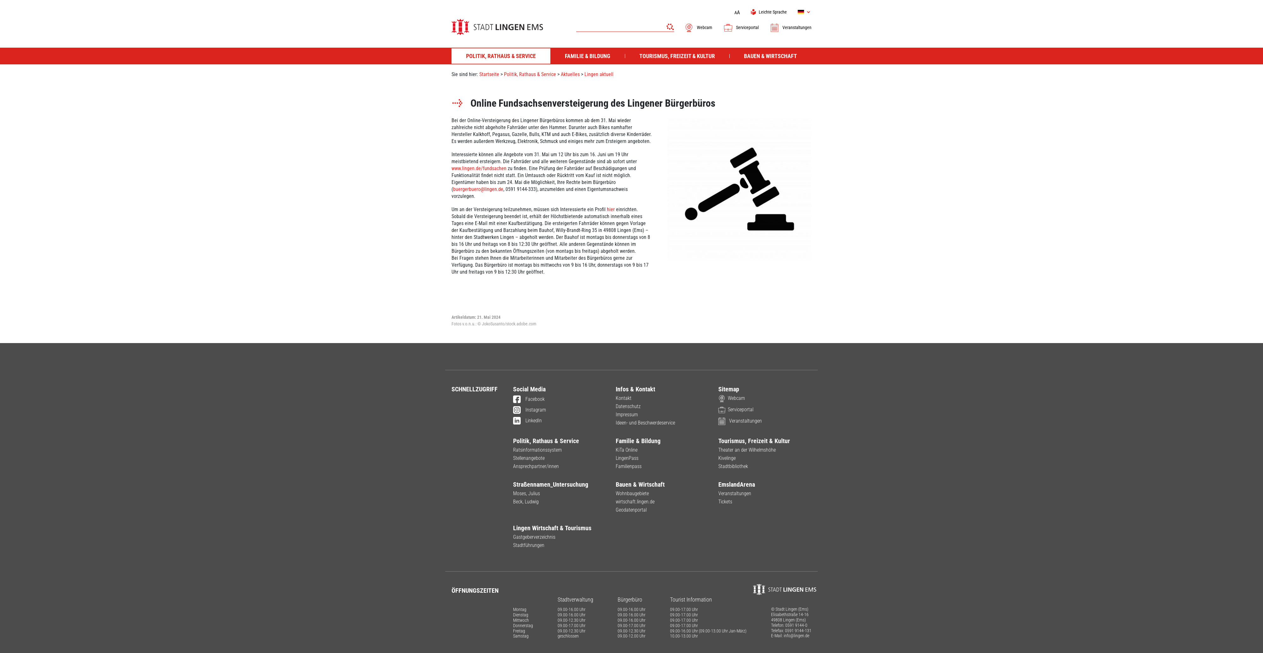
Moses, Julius (526, 493)
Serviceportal (741, 27)
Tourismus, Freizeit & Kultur (754, 441)
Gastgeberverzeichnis (534, 537)
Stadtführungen (528, 545)
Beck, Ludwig (526, 502)
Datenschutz (628, 406)
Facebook (529, 400)
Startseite (489, 74)
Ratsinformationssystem (537, 450)
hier (611, 209)
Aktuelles (570, 74)
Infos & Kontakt (635, 389)
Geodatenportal (631, 510)
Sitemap (728, 389)
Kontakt (624, 398)
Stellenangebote (529, 458)
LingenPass (627, 458)
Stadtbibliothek (733, 466)
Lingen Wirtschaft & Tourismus (552, 528)
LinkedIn (527, 421)
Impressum (627, 415)
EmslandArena (736, 484)
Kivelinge (727, 458)
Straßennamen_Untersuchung (550, 484)
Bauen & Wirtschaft (640, 484)
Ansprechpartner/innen (536, 466)
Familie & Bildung (638, 441)
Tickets (725, 502)
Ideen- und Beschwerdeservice (645, 423)
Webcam (698, 27)
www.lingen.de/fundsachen (479, 168)
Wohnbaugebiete (632, 493)
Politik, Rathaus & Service (530, 74)
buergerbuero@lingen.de (478, 189)
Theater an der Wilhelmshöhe (747, 450)
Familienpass (629, 466)
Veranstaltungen (790, 27)
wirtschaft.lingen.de (635, 502)
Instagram (529, 410)
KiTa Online (626, 450)
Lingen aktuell (599, 74)
